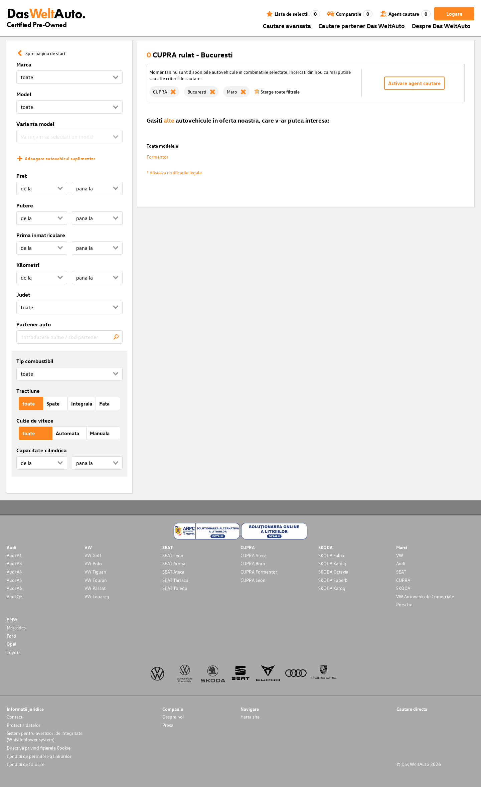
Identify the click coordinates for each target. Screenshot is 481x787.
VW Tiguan (95, 572)
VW (399, 555)
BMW (12, 619)
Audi (400, 563)
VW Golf (93, 555)
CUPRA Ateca (253, 555)
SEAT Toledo (174, 588)
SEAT (401, 572)
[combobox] (69, 337)
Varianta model (35, 124)
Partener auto (33, 324)
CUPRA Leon (253, 580)
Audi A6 (14, 588)
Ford (11, 636)
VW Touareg (97, 596)
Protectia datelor (23, 725)
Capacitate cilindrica (41, 450)
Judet (23, 294)
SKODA (403, 588)
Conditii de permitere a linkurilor (39, 756)
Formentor (157, 157)
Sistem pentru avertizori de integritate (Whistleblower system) (45, 736)
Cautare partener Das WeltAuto (361, 25)
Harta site (250, 717)
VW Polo (93, 563)
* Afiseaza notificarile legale (174, 172)
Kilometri (27, 265)
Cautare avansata (287, 25)
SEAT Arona (173, 563)
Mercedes (16, 627)
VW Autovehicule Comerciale (425, 596)
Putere (24, 205)
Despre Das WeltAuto (441, 25)
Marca (23, 64)
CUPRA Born (252, 563)
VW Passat (95, 588)
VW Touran (96, 580)
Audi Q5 (15, 596)
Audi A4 (14, 572)
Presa (167, 725)
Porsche (404, 604)
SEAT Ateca (173, 572)
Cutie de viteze (34, 420)
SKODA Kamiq (332, 563)
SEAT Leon (172, 555)
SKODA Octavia (333, 572)
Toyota (14, 652)
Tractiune (28, 390)
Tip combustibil (34, 361)
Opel (11, 644)
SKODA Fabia (331, 555)
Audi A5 (14, 580)
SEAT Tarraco (175, 580)
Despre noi (173, 717)
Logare (454, 13)
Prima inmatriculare (40, 235)
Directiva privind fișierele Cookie (38, 748)
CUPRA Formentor (258, 572)
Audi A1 (14, 555)
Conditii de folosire (25, 764)
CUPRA (403, 580)
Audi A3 (14, 563)
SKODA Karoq (331, 588)
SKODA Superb (333, 580)
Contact (14, 717)
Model (23, 94)
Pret (21, 175)
